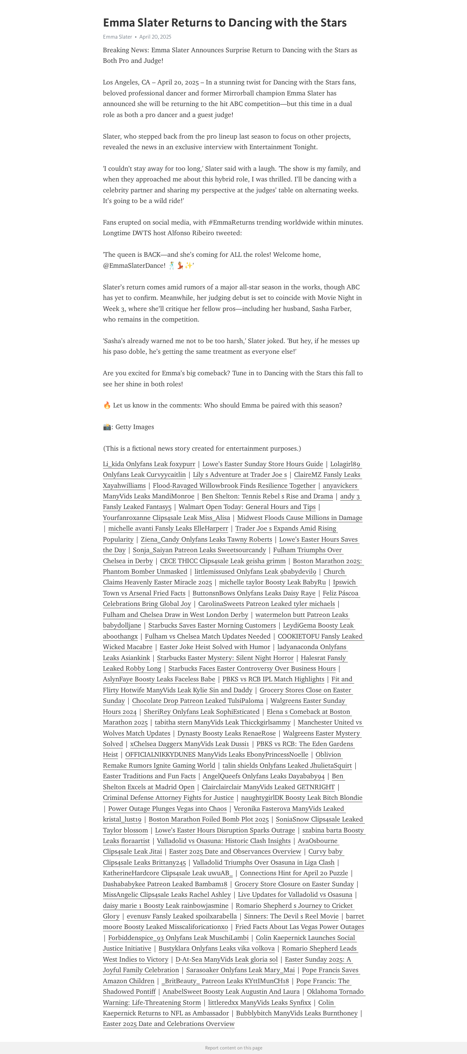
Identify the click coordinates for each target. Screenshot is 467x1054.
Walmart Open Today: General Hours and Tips (247, 507)
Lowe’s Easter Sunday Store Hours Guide (262, 464)
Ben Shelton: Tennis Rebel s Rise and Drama (267, 496)
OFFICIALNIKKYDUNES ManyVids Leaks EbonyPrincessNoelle (216, 754)
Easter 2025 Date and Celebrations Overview (169, 1024)
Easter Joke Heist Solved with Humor (215, 647)
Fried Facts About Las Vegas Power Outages (299, 927)
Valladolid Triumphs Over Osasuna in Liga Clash (264, 862)
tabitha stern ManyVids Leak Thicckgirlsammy (223, 722)
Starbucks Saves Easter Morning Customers (212, 625)
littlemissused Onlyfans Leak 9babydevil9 (255, 571)
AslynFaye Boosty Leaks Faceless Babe (159, 679)
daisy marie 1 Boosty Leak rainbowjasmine (166, 905)
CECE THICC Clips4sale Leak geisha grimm (223, 561)
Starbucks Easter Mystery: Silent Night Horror (225, 658)
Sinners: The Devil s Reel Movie (291, 916)
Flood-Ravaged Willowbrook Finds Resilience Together (234, 485)
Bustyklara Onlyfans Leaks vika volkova (217, 948)
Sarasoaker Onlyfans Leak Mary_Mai (240, 970)
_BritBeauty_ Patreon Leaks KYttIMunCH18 (225, 981)
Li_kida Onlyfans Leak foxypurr (149, 464)
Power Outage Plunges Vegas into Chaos (167, 808)
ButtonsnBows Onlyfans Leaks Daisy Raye (254, 593)
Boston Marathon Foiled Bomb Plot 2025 (209, 819)
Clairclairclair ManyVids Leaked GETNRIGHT (268, 787)
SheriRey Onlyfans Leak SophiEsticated (202, 711)
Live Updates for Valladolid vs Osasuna (295, 894)
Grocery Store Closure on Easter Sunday (294, 884)
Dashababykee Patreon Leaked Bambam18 (165, 884)
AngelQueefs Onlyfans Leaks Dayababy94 (264, 776)
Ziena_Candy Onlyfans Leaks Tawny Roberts (206, 539)
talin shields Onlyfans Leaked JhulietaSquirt (287, 765)
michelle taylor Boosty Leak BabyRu (272, 582)
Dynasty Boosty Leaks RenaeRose (226, 733)
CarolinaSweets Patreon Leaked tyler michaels (266, 604)
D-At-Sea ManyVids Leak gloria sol (227, 959)
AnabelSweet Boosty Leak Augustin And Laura (231, 991)
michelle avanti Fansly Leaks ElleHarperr (168, 528)
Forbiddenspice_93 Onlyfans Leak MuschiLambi (178, 938)
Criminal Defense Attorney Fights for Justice (168, 797)
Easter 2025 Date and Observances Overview (235, 851)
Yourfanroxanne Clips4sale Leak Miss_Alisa (166, 518)
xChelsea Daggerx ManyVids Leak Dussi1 (189, 744)
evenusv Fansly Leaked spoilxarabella (182, 916)
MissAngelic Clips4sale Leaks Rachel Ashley (167, 894)
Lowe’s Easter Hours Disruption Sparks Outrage (225, 830)
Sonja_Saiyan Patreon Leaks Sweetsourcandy (199, 550)
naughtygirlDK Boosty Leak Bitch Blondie (302, 797)
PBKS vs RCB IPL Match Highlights (273, 679)
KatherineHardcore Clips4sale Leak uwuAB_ (168, 873)
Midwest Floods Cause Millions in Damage (300, 518)
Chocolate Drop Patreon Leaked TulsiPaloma (197, 700)
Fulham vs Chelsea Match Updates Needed (208, 636)
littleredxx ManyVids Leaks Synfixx (259, 1002)
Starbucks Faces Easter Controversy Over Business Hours (252, 668)
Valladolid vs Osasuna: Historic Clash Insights (224, 841)
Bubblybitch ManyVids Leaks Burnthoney (297, 1013)
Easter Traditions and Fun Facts (149, 776)
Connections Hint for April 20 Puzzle (294, 873)
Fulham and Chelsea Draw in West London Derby (175, 615)
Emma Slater (117, 36)
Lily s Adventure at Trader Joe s (240, 474)
